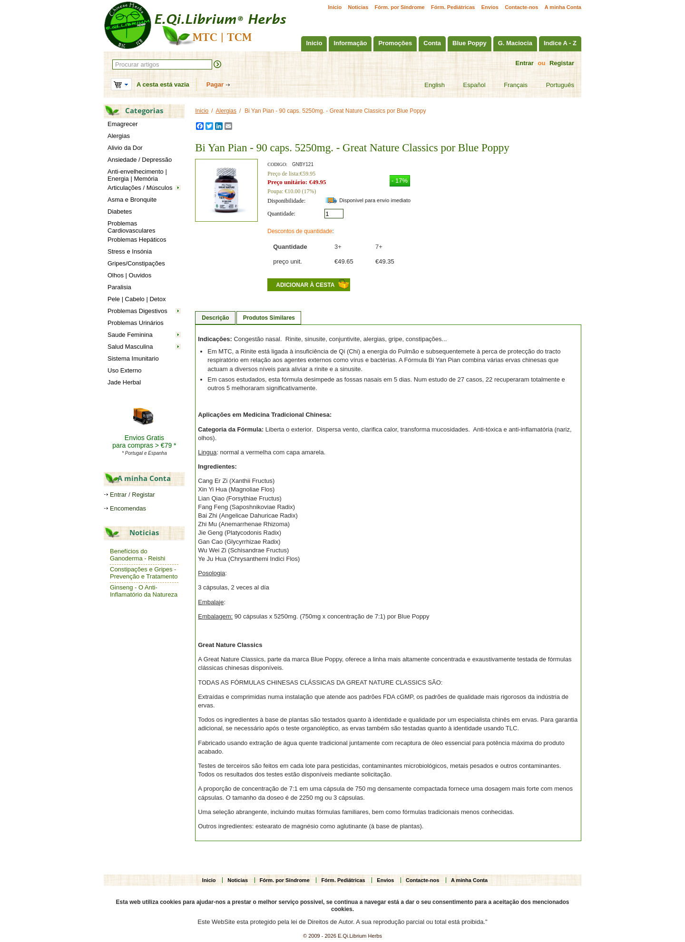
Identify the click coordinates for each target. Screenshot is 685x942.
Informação (350, 43)
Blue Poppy (469, 43)
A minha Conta (563, 7)
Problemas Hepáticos (137, 239)
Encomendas (128, 508)
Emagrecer (123, 124)
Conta (432, 43)
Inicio (335, 7)
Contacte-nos (521, 7)
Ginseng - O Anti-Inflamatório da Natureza (143, 591)
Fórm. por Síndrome (400, 7)
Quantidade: (281, 213)
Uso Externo (125, 370)
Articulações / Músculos (140, 187)
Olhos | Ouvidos (129, 275)
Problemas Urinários (136, 322)
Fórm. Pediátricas (453, 7)
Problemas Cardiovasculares (131, 227)
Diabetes (120, 211)
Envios (490, 7)
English (428, 85)
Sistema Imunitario (133, 358)
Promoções (395, 43)
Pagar (215, 84)
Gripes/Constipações (136, 263)
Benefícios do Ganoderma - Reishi (137, 555)
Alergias (119, 135)
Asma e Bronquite (132, 199)
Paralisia (119, 287)
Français (510, 85)
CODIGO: (277, 164)
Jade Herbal (124, 382)
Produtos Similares (269, 317)
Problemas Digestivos (137, 310)
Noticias (358, 7)
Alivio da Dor (125, 147)
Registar (561, 63)
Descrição (215, 317)
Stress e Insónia (130, 251)
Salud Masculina (130, 346)
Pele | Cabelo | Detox (137, 299)
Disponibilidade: (286, 200)
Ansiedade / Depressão (140, 159)
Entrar (525, 63)
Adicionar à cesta (305, 285)
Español (468, 85)
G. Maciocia (515, 43)
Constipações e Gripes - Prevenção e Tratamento (143, 573)
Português (554, 85)
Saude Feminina (130, 334)
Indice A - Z (560, 43)
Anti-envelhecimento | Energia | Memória (137, 175)
